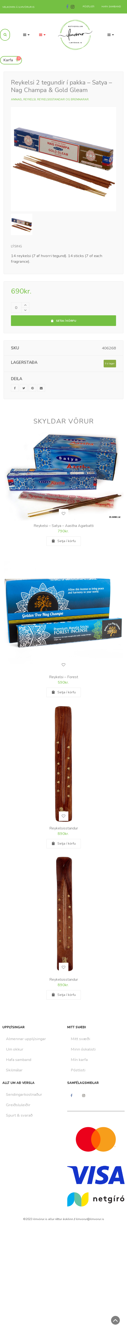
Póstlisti (78, 1070)
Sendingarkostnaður (24, 1094)
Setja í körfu (63, 321)
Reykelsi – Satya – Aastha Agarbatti (64, 525)
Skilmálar (14, 1070)
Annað (16, 99)
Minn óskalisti (83, 1049)
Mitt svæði (80, 1039)
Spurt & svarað (19, 1115)
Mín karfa (79, 1059)
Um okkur (14, 1049)
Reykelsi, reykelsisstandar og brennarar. (56, 99)
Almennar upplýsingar (26, 1039)
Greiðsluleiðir (18, 1105)
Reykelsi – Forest (63, 677)
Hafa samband (18, 1059)
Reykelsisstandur (63, 828)
